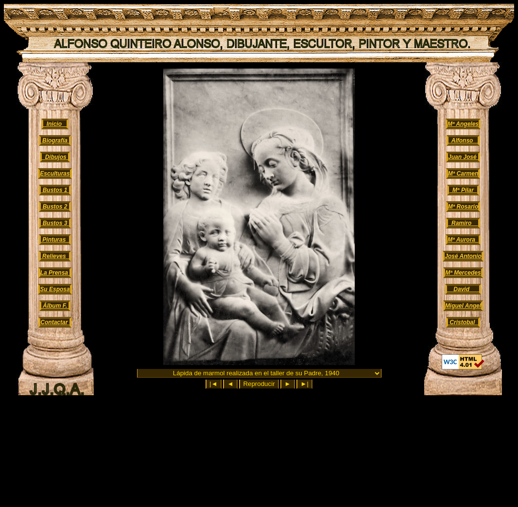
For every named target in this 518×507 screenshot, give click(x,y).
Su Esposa (54, 289)
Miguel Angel (463, 305)
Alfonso (463, 140)
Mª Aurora (463, 239)
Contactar (54, 322)
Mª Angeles (463, 124)
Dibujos (55, 157)
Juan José (463, 157)
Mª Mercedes (463, 272)
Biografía (55, 140)
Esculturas (54, 173)
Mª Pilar (463, 190)
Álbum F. (55, 305)
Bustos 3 (55, 223)
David (463, 289)
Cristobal (463, 322)
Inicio (55, 124)
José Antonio (463, 256)
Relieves (55, 256)
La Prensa (55, 272)
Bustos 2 (55, 206)
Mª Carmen (463, 173)
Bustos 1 (55, 190)
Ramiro (463, 223)
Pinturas (55, 239)
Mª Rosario (463, 206)
